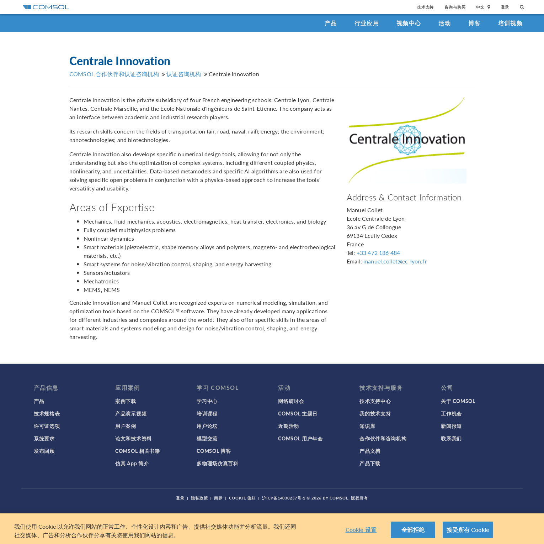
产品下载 (369, 463)
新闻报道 (451, 425)
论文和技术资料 (133, 438)
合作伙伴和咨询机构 (382, 438)
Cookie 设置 (361, 529)
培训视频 (510, 23)
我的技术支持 (375, 413)
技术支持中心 (375, 400)
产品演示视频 (130, 413)
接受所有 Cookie (468, 529)
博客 (474, 23)
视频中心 (408, 23)
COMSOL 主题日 (298, 413)
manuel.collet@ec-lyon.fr (395, 261)
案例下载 (125, 400)
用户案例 (125, 425)
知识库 (367, 425)
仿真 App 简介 (132, 463)
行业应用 (366, 23)
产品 (331, 23)
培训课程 (207, 413)
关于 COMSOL (458, 400)
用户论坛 (207, 425)
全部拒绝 (413, 529)
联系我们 (451, 438)
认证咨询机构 (183, 74)
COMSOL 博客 (214, 450)
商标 (218, 498)
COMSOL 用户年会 (300, 438)
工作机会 (451, 413)
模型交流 (207, 438)
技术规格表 (47, 413)
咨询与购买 (454, 7)
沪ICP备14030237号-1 (283, 498)
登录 (505, 7)
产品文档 (369, 450)
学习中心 (207, 400)
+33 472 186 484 (378, 253)
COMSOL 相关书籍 (137, 450)
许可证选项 (47, 425)
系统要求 (44, 438)
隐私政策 (199, 498)
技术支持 (425, 7)
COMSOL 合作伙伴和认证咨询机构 (114, 74)
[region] (272, 528)
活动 (444, 23)
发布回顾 (44, 450)
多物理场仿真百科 (218, 463)
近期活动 (288, 425)
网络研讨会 (291, 400)
